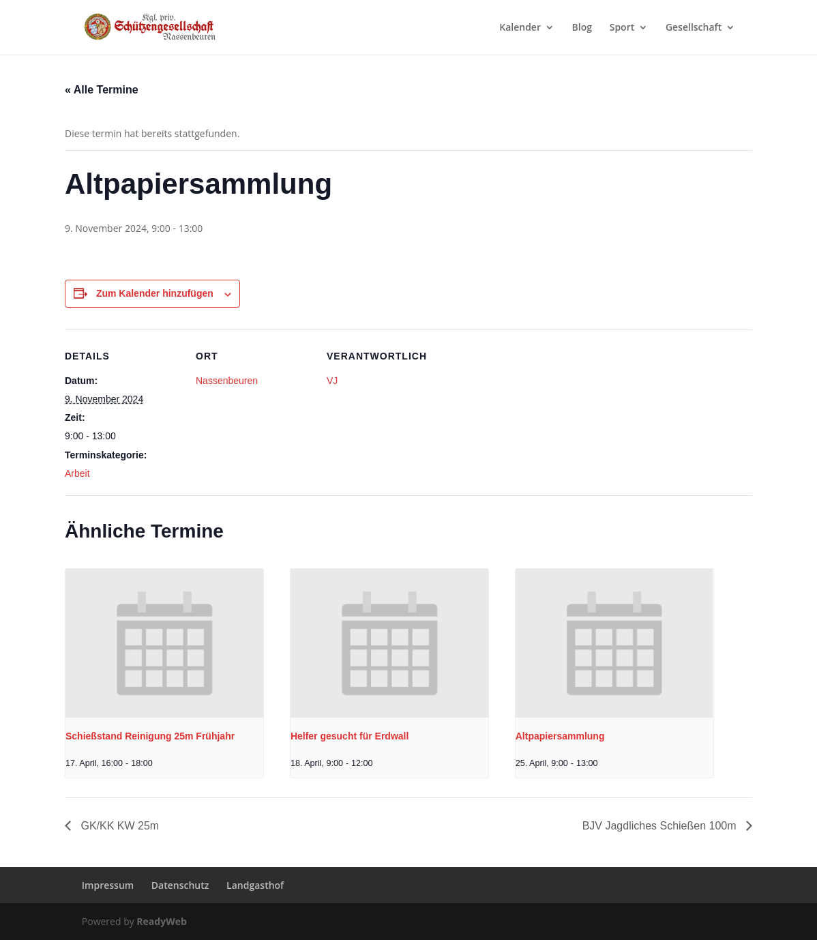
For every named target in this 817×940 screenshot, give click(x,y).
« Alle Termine (101, 90)
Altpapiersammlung (560, 736)
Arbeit (77, 473)
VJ (332, 380)
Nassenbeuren (227, 380)
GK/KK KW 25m (118, 826)
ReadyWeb (161, 921)
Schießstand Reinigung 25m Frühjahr (150, 736)
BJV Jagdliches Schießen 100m (660, 826)
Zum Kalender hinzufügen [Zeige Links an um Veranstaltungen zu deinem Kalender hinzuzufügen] (154, 293)
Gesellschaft (694, 28)
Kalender (520, 28)
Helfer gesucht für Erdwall (350, 736)
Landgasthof (255, 885)
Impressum (108, 885)
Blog (582, 28)
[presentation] (164, 643)
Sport (622, 28)
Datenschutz (180, 885)
